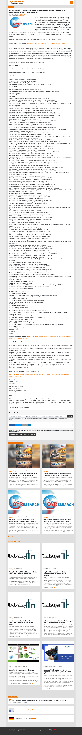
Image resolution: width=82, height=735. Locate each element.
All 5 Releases (12, 537)
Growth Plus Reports (48, 668)
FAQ (8, 730)
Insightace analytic (13, 668)
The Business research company (50, 618)
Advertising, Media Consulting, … (21, 470)
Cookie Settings (50, 730)
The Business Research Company (16, 569)
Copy (70, 416)
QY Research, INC (12, 471)
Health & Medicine (24, 14)
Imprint (11, 730)
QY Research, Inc (20, 15)
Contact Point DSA (33, 730)
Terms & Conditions (24, 730)
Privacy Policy (16, 730)
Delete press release (16, 434)
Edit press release (29, 434)
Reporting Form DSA (42, 730)
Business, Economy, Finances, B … (56, 666)
